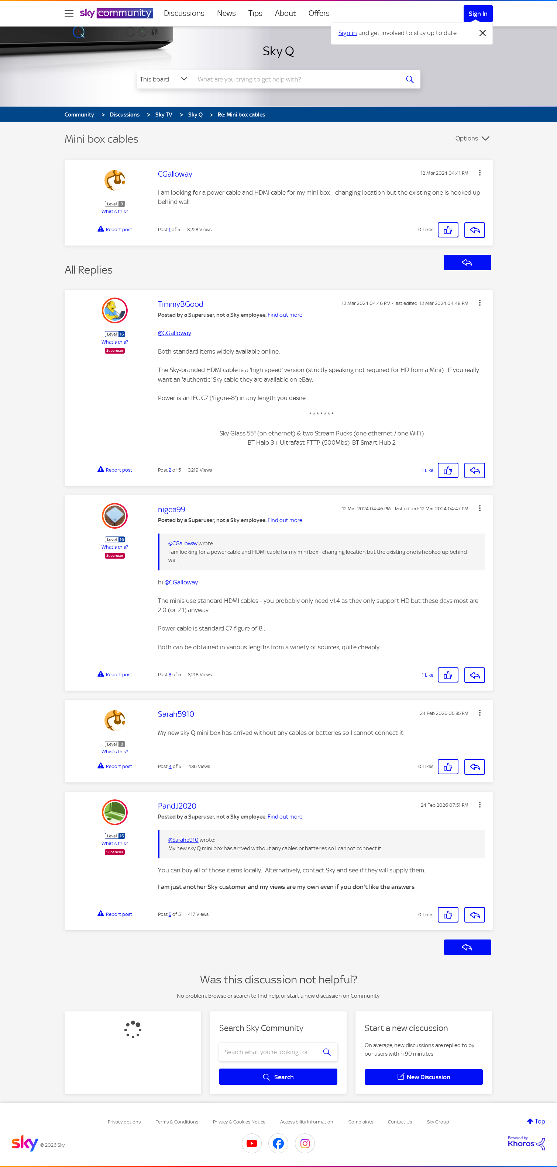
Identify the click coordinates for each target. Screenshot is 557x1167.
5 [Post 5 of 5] (170, 914)
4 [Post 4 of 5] (170, 766)
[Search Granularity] (164, 79)
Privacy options (124, 1122)
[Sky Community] (116, 13)
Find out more (285, 315)
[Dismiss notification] (483, 33)
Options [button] (466, 138)
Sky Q (278, 51)
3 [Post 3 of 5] (170, 674)
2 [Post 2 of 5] (170, 470)
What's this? (115, 211)
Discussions (184, 13)
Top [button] (540, 1121)
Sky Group (438, 1122)
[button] (480, 172)
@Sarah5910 (183, 840)
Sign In (478, 13)
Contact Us (400, 1122)
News (226, 13)
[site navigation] (69, 13)
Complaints (360, 1122)
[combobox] (295, 79)
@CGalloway (174, 333)
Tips (255, 13)
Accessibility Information (306, 1122)
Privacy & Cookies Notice (239, 1122)
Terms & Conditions (177, 1122)
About (285, 13)
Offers (319, 13)
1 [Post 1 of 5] (170, 229)
